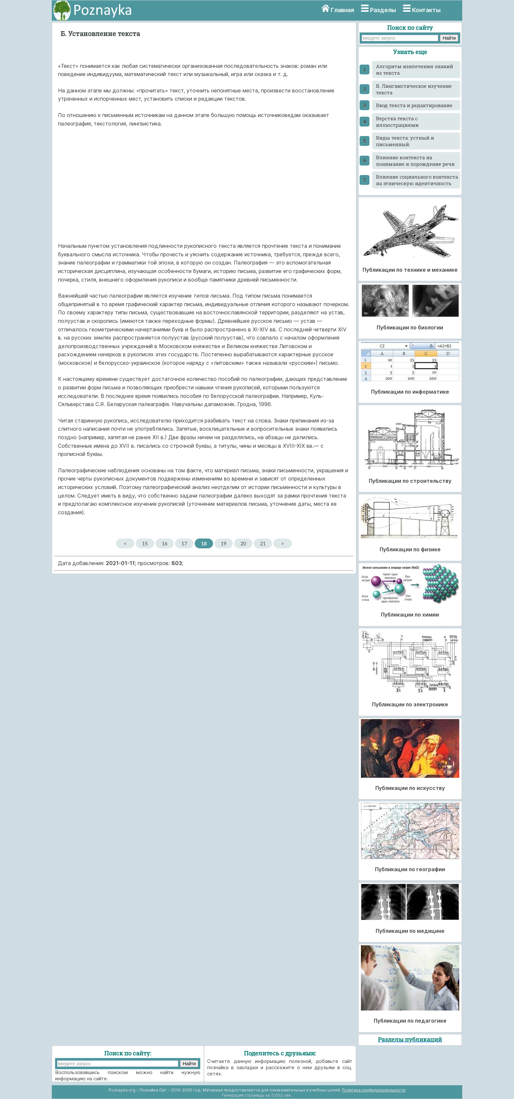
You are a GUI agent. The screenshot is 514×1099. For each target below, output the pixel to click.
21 (263, 543)
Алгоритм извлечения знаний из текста (414, 69)
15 (145, 543)
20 (243, 543)
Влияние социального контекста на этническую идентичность (417, 179)
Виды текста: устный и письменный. (405, 140)
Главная (342, 10)
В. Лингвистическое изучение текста (414, 89)
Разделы (383, 10)
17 (184, 543)
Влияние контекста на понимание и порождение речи (415, 160)
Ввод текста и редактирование (414, 105)
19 (223, 543)
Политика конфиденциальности (373, 1090)
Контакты (426, 10)
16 (164, 543)
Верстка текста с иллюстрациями (397, 121)
